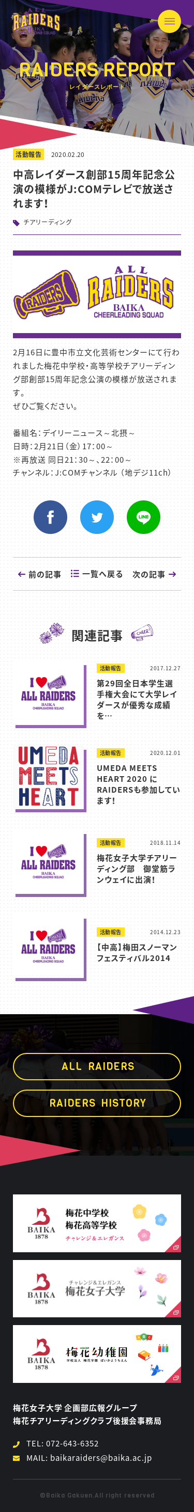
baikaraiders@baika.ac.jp (101, 1457)
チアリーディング (47, 222)
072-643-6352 (72, 1443)
